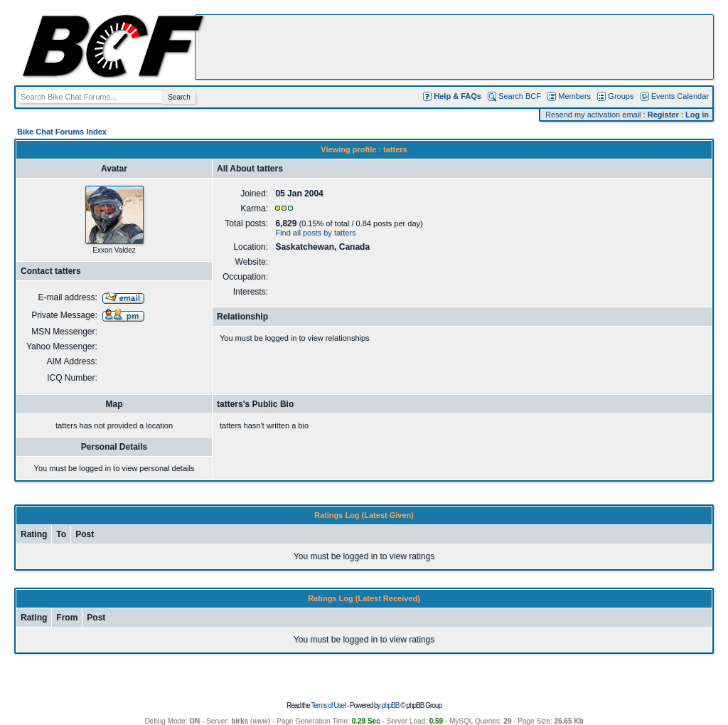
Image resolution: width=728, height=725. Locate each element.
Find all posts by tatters (315, 232)
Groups (620, 96)
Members (574, 96)
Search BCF (519, 96)
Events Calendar (680, 96)
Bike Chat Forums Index (62, 131)
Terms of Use (327, 705)
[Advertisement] (454, 47)
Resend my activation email (593, 114)
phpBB (390, 705)
